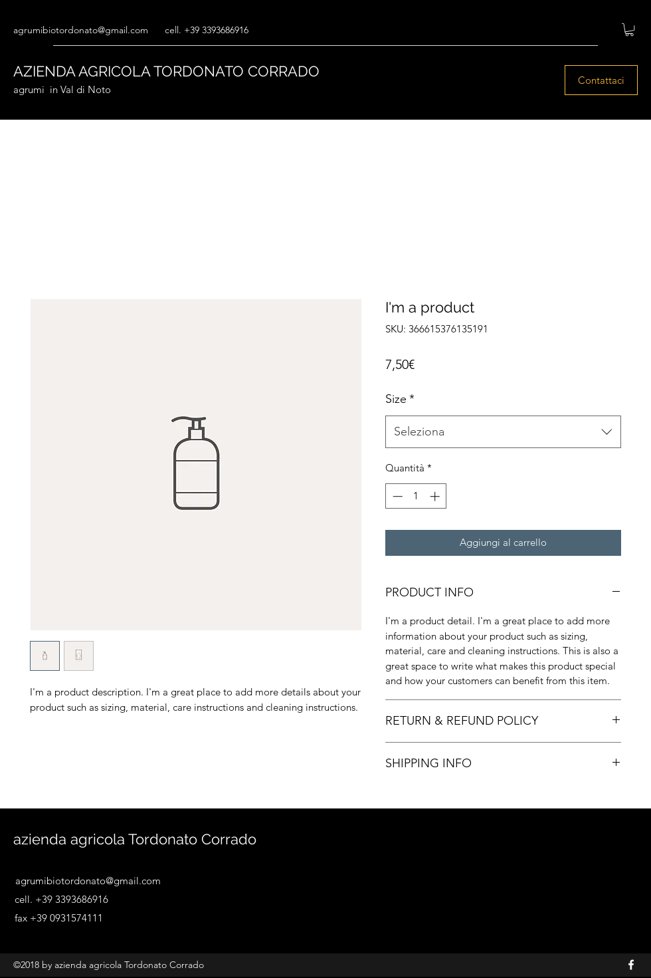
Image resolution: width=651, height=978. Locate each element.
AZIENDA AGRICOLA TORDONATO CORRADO (166, 71)
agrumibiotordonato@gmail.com (80, 30)
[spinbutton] (416, 496)
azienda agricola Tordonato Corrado (134, 839)
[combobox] (503, 432)
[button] (629, 29)
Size (400, 399)
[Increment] (436, 496)
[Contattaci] (601, 80)
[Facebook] (631, 964)
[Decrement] (396, 496)
